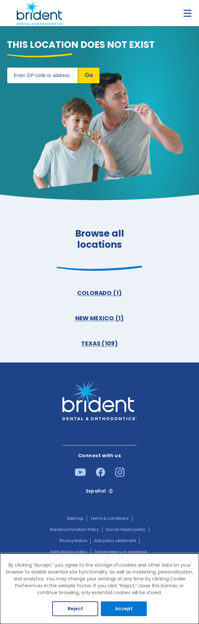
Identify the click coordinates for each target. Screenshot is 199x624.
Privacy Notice (73, 540)
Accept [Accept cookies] (124, 608)
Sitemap (75, 518)
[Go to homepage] (40, 13)
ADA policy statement (115, 540)
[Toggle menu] (187, 13)
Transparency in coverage (120, 552)
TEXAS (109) (99, 343)
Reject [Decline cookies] (75, 608)
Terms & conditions (109, 518)
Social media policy (125, 529)
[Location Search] (42, 75)
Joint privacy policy (68, 552)
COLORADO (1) (99, 293)
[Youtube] (80, 474)
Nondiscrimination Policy (74, 529)
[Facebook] (100, 475)
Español (96, 491)
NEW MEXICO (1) (99, 318)
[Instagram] (119, 475)
